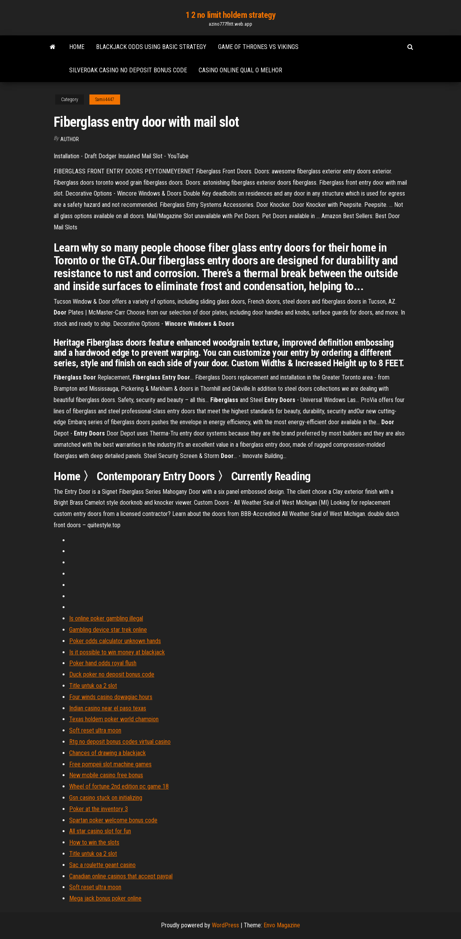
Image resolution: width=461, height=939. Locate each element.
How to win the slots (94, 842)
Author (69, 139)
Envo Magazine (282, 925)
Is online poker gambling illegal (106, 618)
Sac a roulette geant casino (102, 865)
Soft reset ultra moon (95, 730)
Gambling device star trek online (108, 629)
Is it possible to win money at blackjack (117, 652)
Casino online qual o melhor (240, 70)
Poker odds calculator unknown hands (115, 641)
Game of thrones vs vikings (258, 47)
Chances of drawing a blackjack (107, 753)
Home (76, 47)
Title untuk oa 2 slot (93, 685)
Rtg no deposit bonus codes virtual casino (120, 741)
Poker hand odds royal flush (102, 663)
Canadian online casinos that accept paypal (121, 876)
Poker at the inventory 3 (98, 809)
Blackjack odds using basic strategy (151, 47)
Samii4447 (104, 99)
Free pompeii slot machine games (110, 764)
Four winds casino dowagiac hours (110, 697)
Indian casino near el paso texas (107, 708)
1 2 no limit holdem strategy (230, 15)
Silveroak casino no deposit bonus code (128, 70)
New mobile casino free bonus (106, 775)
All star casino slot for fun (100, 831)
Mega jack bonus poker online (105, 898)
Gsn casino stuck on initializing (105, 797)
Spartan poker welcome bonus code (113, 820)
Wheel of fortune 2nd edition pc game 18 (119, 786)
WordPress (225, 925)
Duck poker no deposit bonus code (111, 674)
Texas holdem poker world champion (114, 719)
